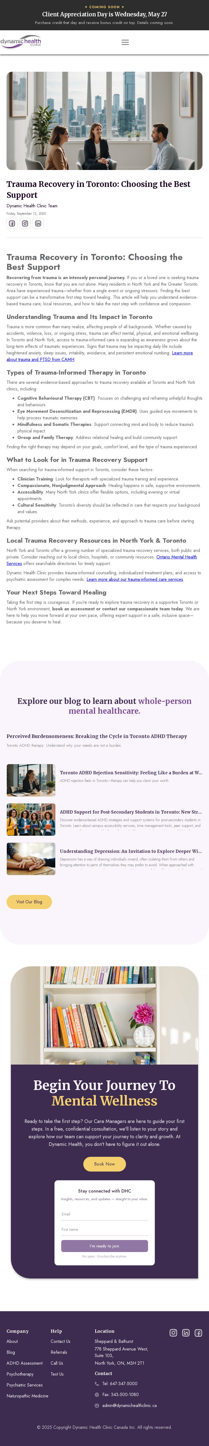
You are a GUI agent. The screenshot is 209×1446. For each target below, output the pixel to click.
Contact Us (60, 1341)
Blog (11, 1352)
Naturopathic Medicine (27, 1396)
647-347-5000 (123, 1384)
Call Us (57, 1363)
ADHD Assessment (24, 1363)
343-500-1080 (125, 1394)
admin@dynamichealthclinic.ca (129, 1405)
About (12, 1341)
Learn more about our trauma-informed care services (135, 579)
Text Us (57, 1374)
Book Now (104, 1164)
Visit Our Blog (29, 902)
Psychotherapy (20, 1374)
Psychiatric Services (25, 1385)
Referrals (59, 1352)
